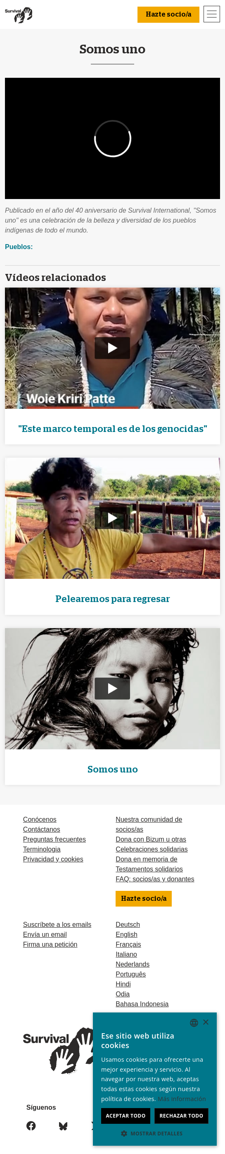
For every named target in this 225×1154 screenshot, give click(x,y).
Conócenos (40, 819)
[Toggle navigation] (212, 14)
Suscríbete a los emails (57, 924)
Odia (123, 994)
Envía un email (45, 934)
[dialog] (155, 1079)
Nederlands (132, 964)
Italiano (126, 954)
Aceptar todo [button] (125, 1115)
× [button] (205, 1023)
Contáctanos (41, 829)
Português (131, 974)
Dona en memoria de (146, 859)
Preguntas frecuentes (54, 839)
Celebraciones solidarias (151, 849)
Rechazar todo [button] (181, 1115)
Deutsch (128, 924)
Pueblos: (19, 246)
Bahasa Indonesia (142, 1004)
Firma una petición (50, 944)
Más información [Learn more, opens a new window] (182, 1099)
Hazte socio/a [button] (168, 14)
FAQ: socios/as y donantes (155, 879)
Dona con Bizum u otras (151, 839)
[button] (154, 1133)
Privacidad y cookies (53, 859)
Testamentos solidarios (149, 869)
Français (128, 944)
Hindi (123, 984)
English (126, 934)
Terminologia (42, 849)
